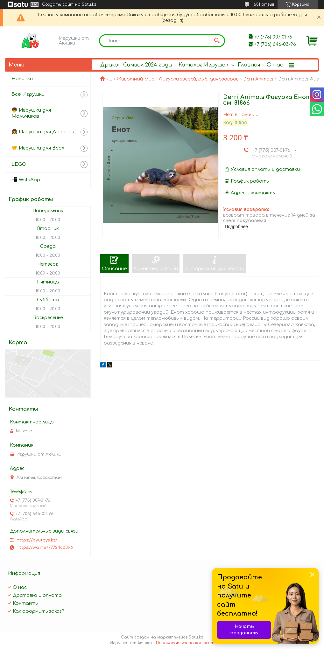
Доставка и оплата (37, 595)
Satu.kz (196, 637)
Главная (249, 65)
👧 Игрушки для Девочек (42, 132)
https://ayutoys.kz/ (37, 540)
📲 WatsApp (25, 180)
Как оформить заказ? (38, 611)
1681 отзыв (263, 4)
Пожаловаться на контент (185, 643)
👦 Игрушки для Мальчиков (31, 113)
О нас (275, 65)
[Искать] (217, 40)
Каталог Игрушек (203, 65)
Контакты (26, 603)
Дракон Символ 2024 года (136, 65)
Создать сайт (58, 4)
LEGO (18, 164)
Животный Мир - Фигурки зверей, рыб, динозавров (178, 79)
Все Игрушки (28, 94)
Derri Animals (258, 79)
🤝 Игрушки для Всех (37, 148)
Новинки (22, 78)
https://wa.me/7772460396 (45, 547)
